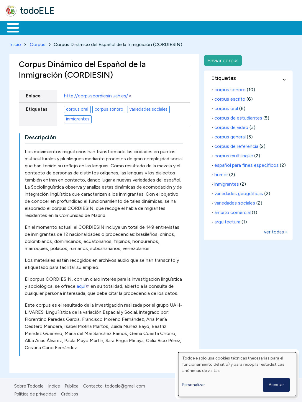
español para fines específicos (246, 164)
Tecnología (176, 27)
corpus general (230, 135)
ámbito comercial (232, 211)
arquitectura (227, 220)
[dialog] (237, 374)
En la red (139, 27)
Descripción (40, 136)
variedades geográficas (238, 192)
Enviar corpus (223, 59)
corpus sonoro (109, 108)
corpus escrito (229, 98)
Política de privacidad (35, 393)
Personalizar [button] (193, 384)
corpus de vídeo (231, 126)
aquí (83, 285)
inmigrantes (77, 118)
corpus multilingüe (233, 154)
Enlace (33, 95)
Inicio (10, 27)
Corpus (37, 43)
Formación (71, 27)
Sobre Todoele (28, 385)
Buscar (242, 27)
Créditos (69, 393)
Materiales (33, 27)
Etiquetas (36, 108)
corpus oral (77, 108)
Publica (71, 385)
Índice (54, 385)
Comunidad (216, 27)
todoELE (37, 10)
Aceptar (276, 384)
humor (221, 173)
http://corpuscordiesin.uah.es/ (98, 95)
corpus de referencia (236, 145)
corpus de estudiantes (238, 117)
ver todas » (276, 230)
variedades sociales (148, 108)
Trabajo (106, 27)
